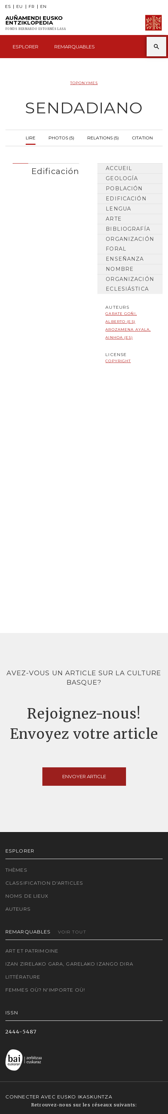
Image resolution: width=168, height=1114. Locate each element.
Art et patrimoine (31, 951)
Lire (30, 137)
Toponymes (84, 83)
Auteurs (18, 909)
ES (8, 7)
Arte (113, 219)
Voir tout (72, 932)
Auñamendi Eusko (35, 22)
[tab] (46, 169)
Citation (142, 137)
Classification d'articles (44, 883)
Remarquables (74, 46)
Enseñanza (125, 259)
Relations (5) (103, 137)
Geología (122, 178)
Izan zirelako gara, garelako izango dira (69, 964)
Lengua (118, 208)
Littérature (22, 977)
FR (32, 7)
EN (43, 7)
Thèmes (16, 870)
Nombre (120, 269)
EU (19, 7)
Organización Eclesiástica (130, 284)
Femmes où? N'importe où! (45, 990)
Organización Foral (130, 244)
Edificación (126, 198)
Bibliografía (128, 229)
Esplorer (25, 46)
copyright (118, 361)
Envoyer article (84, 776)
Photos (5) (61, 137)
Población (124, 188)
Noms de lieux (27, 896)
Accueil (119, 168)
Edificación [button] (55, 171)
